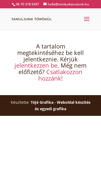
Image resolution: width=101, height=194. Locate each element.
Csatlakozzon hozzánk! (60, 75)
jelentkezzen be (36, 65)
